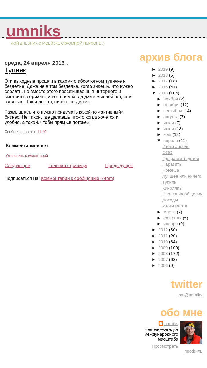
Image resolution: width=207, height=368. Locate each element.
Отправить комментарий (27, 155)
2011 (163, 235)
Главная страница (67, 165)
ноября (171, 98)
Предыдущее (119, 165)
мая (167, 134)
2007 (163, 259)
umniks (33, 31)
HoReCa (170, 170)
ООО (167, 152)
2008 (163, 253)
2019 (163, 69)
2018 (163, 75)
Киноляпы (172, 188)
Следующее (17, 165)
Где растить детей (180, 158)
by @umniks (190, 294)
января (171, 223)
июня (169, 128)
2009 (163, 247)
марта (170, 211)
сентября (173, 110)
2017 (163, 80)
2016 (163, 86)
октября (172, 104)
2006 (163, 265)
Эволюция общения (182, 193)
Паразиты (172, 164)
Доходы (170, 199)
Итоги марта (174, 205)
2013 (163, 92)
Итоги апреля (176, 146)
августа (171, 116)
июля (169, 122)
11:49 (41, 132)
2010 (163, 241)
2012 (163, 229)
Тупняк (15, 70)
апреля (171, 140)
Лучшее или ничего (181, 176)
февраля (173, 217)
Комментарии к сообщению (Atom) (77, 178)
